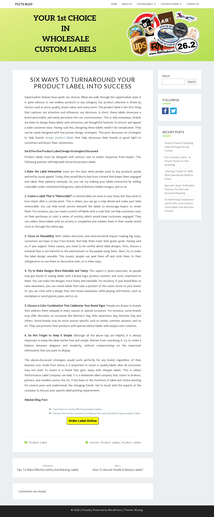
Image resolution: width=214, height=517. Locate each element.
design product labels (59, 137)
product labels (131, 442)
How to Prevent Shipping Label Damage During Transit (179, 146)
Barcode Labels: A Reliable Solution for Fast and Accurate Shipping (179, 189)
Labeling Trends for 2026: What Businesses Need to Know (179, 175)
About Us (127, 3)
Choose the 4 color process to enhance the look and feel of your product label (96, 413)
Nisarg (138, 510)
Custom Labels (145, 3)
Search (166, 75)
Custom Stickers (170, 3)
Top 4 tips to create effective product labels (77, 409)
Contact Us (193, 3)
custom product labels (105, 442)
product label (38, 442)
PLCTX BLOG (23, 4)
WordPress (115, 510)
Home (114, 3)
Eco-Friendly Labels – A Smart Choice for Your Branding (178, 160)
